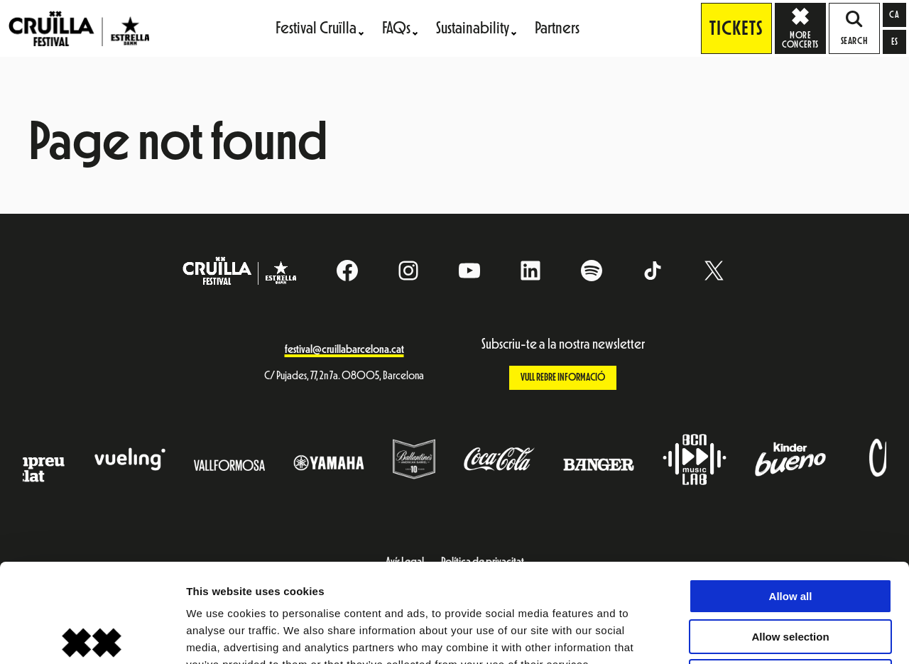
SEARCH (854, 28)
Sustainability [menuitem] (472, 28)
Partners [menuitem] (557, 28)
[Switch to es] (894, 42)
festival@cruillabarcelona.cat (344, 349)
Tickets (736, 28)
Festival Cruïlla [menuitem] (316, 28)
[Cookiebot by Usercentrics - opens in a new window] (92, 636)
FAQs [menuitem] (396, 28)
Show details (745, 636)
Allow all (790, 494)
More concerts (804, 27)
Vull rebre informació (563, 377)
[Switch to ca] (894, 15)
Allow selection (790, 534)
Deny (791, 574)
